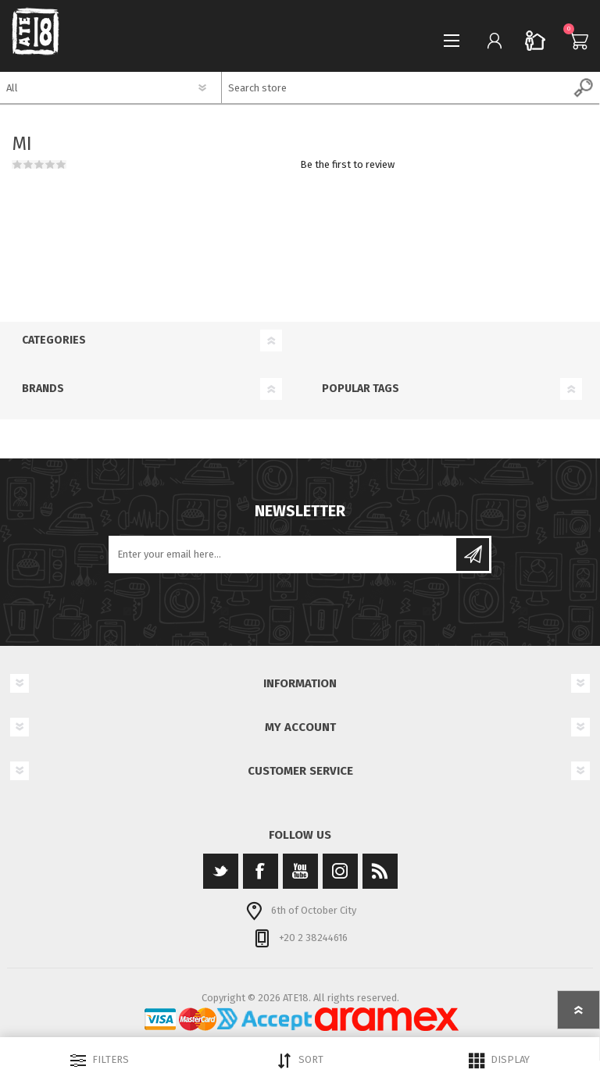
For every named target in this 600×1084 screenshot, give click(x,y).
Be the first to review (347, 164)
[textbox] (395, 87)
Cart (574, 40)
